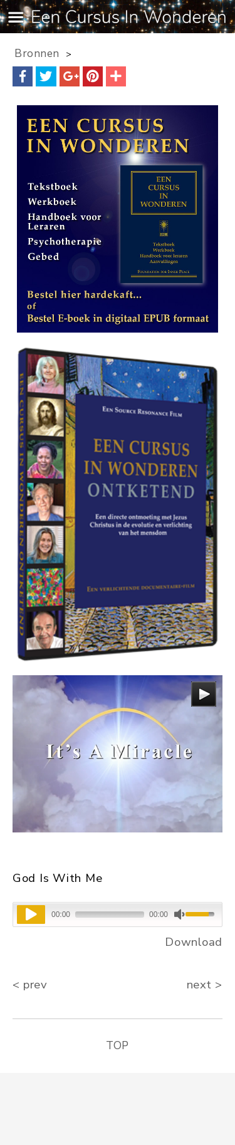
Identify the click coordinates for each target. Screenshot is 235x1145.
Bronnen (37, 53)
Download (193, 942)
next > (204, 985)
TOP (117, 1046)
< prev (30, 985)
